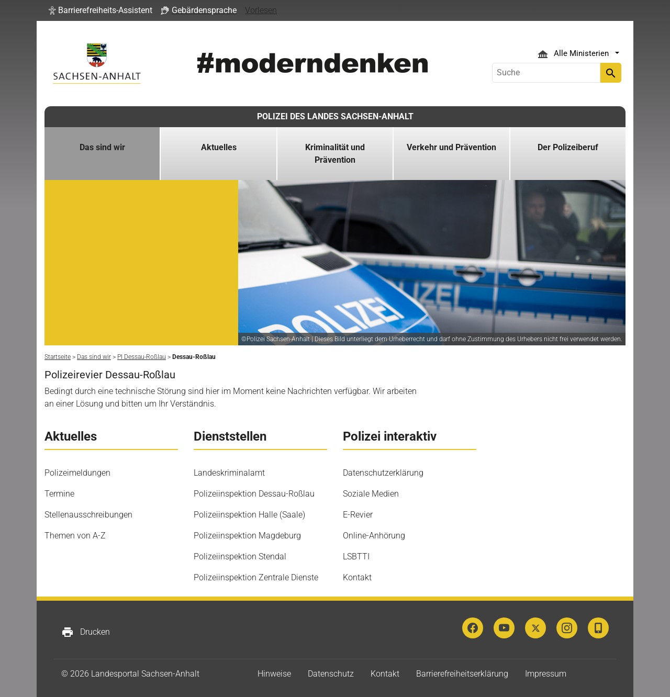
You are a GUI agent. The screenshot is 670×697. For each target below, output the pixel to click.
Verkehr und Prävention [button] (451, 147)
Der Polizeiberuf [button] (568, 147)
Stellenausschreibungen (88, 515)
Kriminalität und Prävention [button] (335, 153)
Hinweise (274, 674)
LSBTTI (356, 556)
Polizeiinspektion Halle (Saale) (249, 515)
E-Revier (358, 515)
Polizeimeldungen (77, 473)
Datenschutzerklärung (383, 473)
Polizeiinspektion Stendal (240, 556)
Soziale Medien (371, 494)
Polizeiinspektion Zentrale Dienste (256, 577)
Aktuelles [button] (219, 147)
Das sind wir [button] (102, 147)
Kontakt (357, 577)
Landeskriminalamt (229, 473)
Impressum (545, 674)
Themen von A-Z (75, 536)
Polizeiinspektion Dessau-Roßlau (254, 494)
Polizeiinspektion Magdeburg (247, 536)
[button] (100, 10)
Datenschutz (331, 674)
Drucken (85, 632)
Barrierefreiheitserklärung (462, 674)
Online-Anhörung (374, 536)
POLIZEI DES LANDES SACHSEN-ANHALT (335, 116)
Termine (59, 494)
